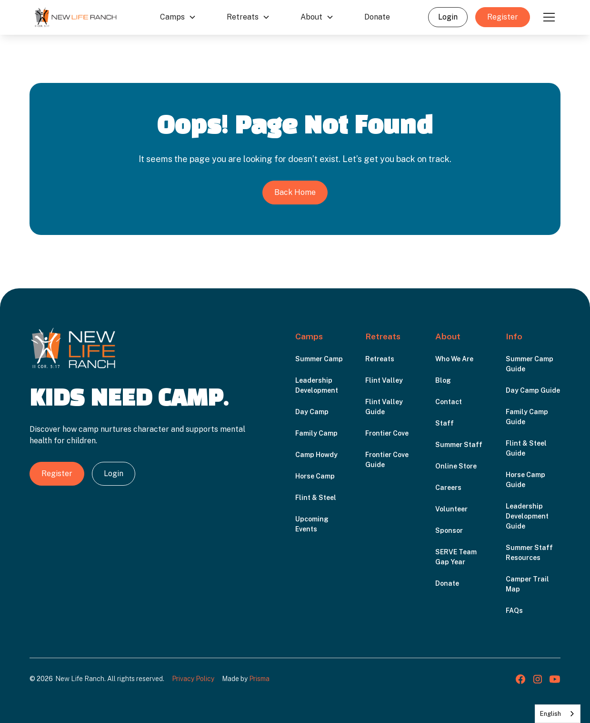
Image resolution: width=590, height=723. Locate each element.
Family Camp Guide (527, 417)
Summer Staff (458, 444)
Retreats (379, 359)
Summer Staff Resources (529, 552)
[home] (76, 17)
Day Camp (312, 412)
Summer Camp (319, 359)
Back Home (295, 192)
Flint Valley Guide (384, 407)
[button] (178, 17)
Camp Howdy (316, 454)
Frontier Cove (387, 433)
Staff (444, 423)
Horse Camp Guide (525, 480)
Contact (448, 402)
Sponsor (449, 530)
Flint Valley (384, 380)
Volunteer (451, 509)
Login (448, 16)
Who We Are (454, 359)
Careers (448, 487)
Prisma (259, 678)
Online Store (456, 466)
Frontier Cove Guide (387, 459)
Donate (377, 16)
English (550, 713)
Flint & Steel (315, 497)
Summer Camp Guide (529, 364)
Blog (443, 380)
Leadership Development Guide (527, 516)
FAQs (514, 610)
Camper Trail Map (527, 584)
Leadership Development (316, 385)
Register (502, 16)
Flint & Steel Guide (526, 448)
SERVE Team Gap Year (456, 557)
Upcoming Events (312, 524)
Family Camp (316, 433)
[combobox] (557, 713)
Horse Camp (315, 476)
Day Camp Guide (533, 390)
